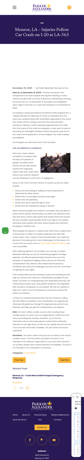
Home (15, 380)
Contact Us (42, 393)
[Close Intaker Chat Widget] (77, 395)
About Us (26, 380)
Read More (17, 348)
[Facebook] (30, 406)
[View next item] (28, 354)
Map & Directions (42, 427)
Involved (57, 385)
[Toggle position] (73, 395)
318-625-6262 (42, 439)
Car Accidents (30, 318)
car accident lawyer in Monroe (53, 209)
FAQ (40, 385)
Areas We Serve (19, 385)
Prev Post (19, 326)
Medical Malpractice (60, 380)
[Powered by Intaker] (67, 455)
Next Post (65, 326)
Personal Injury (40, 380)
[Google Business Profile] (42, 406)
